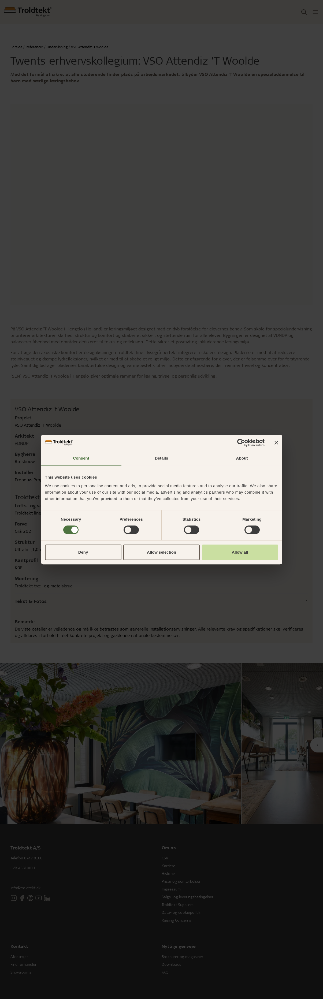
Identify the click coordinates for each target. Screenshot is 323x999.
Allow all (240, 552)
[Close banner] (276, 443)
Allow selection (161, 552)
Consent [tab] (81, 458)
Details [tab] (161, 458)
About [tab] (242, 458)
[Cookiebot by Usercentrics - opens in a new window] (241, 443)
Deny (83, 552)
